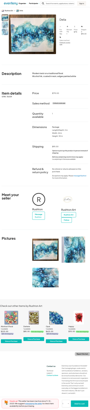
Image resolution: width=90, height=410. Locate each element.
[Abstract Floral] (11, 327)
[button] (23, 3)
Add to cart (79, 403)
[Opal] (56, 327)
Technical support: (52, 373)
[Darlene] (33, 326)
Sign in (81, 3)
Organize (23, 3)
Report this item (82, 354)
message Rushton (79, 176)
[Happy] (78, 326)
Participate (34, 3)
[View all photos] (32, 37)
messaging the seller (33, 403)
